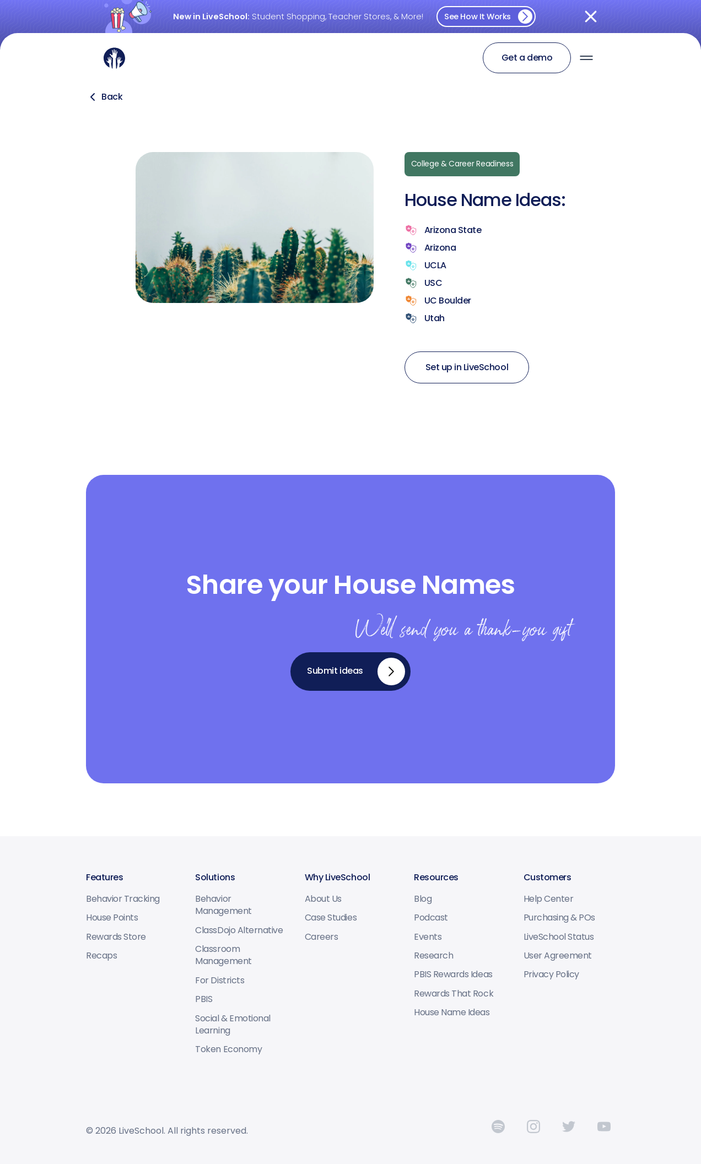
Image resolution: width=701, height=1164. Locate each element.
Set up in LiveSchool (466, 367)
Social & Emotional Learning (232, 1025)
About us (323, 899)
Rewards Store (116, 937)
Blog (423, 899)
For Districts (219, 980)
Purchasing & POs (559, 918)
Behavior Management (223, 905)
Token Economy (228, 1049)
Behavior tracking (123, 899)
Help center (549, 899)
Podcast (431, 918)
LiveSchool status (559, 937)
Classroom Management (223, 955)
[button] (586, 58)
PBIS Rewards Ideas (453, 974)
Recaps (101, 956)
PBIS (203, 999)
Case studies (331, 918)
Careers (321, 937)
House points (112, 918)
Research (433, 956)
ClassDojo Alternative (239, 930)
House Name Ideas (451, 1012)
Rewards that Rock (453, 994)
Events (427, 937)
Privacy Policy (551, 974)
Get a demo (527, 57)
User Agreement (558, 956)
